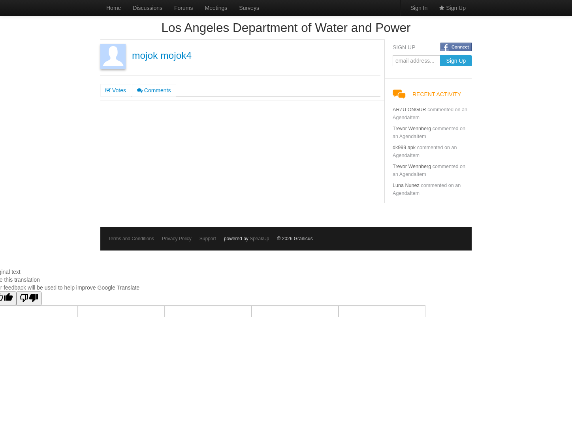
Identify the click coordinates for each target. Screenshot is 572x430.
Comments (154, 90)
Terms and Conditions (131, 238)
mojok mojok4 (162, 55)
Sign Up (452, 8)
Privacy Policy (177, 238)
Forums (183, 8)
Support (207, 238)
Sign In (419, 8)
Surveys (249, 8)
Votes (115, 90)
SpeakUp (259, 238)
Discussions (147, 8)
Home (113, 8)
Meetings (216, 8)
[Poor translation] (28, 298)
